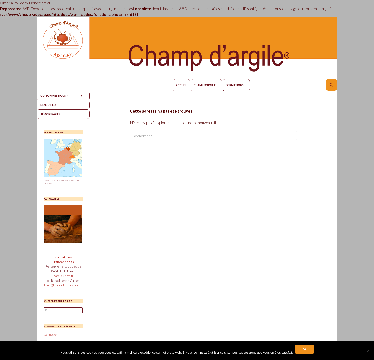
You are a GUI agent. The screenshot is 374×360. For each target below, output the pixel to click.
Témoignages (50, 113)
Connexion (50, 334)
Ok (304, 349)
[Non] (368, 350)
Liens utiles (48, 104)
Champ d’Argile (205, 85)
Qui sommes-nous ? (54, 95)
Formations (235, 85)
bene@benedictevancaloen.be (63, 285)
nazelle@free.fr (63, 276)
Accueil (181, 85)
